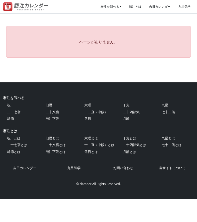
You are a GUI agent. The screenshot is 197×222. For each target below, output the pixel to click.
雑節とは (14, 174)
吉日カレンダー (160, 6)
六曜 (87, 128)
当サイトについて (172, 191)
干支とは (129, 161)
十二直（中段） (96, 135)
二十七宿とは (17, 168)
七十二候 (168, 135)
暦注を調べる (110, 6)
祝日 (10, 128)
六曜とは (91, 161)
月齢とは (129, 174)
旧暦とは (52, 161)
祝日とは (14, 161)
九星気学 (184, 6)
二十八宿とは (56, 168)
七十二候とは (172, 168)
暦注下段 (52, 141)
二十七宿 (14, 135)
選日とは (91, 174)
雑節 (10, 141)
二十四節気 (131, 135)
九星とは (168, 161)
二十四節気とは (134, 168)
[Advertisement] (98, 81)
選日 (87, 141)
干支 (126, 128)
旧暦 (49, 128)
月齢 (126, 141)
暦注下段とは (56, 174)
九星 (165, 128)
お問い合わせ (123, 191)
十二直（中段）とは (99, 168)
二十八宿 (52, 135)
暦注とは (135, 6)
